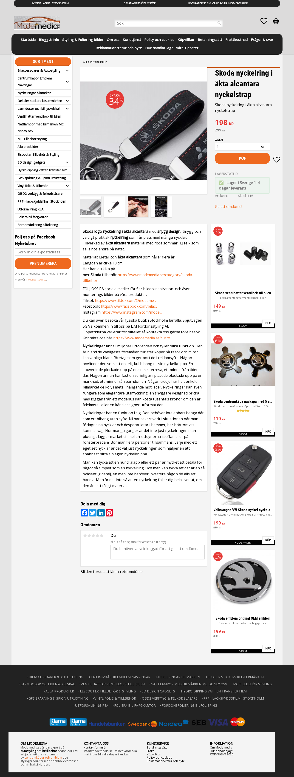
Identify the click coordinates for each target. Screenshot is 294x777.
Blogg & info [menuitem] (49, 39)
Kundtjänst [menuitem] (132, 39)
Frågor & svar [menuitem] (262, 39)
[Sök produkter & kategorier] (168, 23)
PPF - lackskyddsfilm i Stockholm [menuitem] (41, 201)
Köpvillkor (154, 754)
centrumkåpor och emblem (43, 757)
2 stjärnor (89, 535)
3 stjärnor (93, 535)
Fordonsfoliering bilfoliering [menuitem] (37, 225)
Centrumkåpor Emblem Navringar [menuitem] (34, 81)
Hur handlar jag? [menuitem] (159, 47)
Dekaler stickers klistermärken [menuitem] (39, 101)
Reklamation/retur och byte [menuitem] (119, 47)
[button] (266, 21)
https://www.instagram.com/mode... (132, 312)
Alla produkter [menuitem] (27, 147)
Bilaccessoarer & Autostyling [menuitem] (38, 70)
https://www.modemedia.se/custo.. (142, 337)
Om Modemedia (221, 747)
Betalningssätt (157, 747)
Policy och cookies (159, 757)
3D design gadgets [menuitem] (31, 162)
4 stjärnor (97, 535)
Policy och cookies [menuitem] (159, 39)
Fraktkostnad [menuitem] (236, 39)
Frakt (150, 751)
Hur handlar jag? (221, 751)
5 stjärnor (101, 535)
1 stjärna (85, 535)
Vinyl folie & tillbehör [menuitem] (32, 186)
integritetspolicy (36, 279)
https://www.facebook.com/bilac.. (129, 306)
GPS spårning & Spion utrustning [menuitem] (41, 178)
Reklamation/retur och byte (166, 761)
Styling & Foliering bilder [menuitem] (83, 39)
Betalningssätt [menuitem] (210, 39)
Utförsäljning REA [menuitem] (30, 209)
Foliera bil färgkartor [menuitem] (32, 217)
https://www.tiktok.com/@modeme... (125, 300)
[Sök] (219, 23)
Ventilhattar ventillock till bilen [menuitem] (39, 116)
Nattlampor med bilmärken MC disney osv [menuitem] (40, 127)
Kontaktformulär (95, 747)
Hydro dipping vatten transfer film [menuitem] (42, 170)
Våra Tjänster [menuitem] (187, 47)
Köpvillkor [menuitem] (186, 39)
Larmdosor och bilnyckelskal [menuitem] (38, 108)
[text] (247, 123)
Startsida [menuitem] (28, 39)
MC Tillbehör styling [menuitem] (32, 139)
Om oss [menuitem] (113, 39)
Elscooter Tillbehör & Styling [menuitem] (38, 154)
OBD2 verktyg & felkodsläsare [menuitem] (39, 193)
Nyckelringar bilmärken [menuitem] (34, 93)
